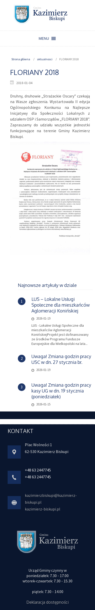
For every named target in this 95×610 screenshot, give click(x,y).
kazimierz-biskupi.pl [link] (42, 508)
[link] (40, 13)
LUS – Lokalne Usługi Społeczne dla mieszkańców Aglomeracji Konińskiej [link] (60, 304)
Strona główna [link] (20, 59)
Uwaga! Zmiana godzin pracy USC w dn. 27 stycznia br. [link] (61, 359)
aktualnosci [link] (44, 59)
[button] (44, 38)
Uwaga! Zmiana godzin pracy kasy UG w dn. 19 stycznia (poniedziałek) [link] (61, 390)
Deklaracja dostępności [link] (47, 602)
